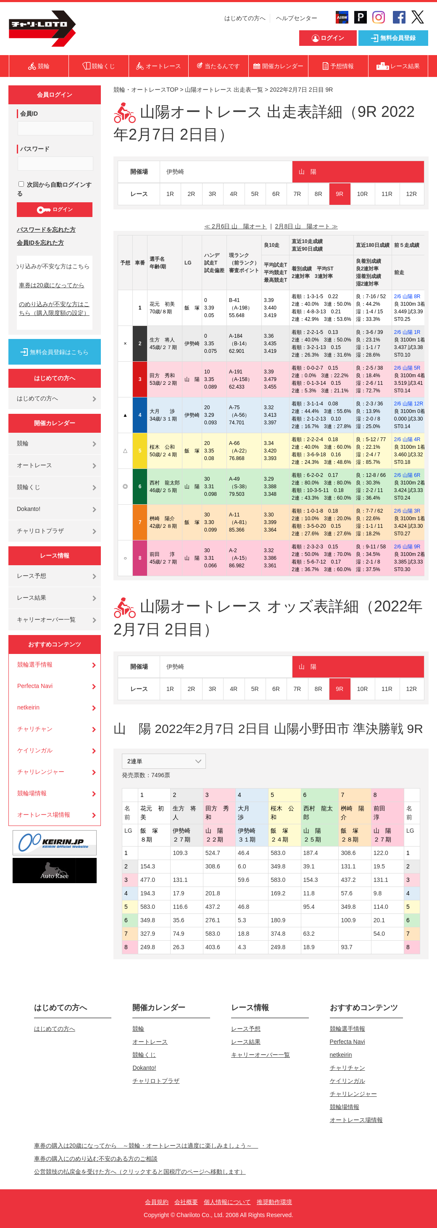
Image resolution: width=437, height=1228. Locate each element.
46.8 (243, 906)
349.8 (278, 866)
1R (170, 194)
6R (276, 194)
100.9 (348, 920)
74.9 (178, 933)
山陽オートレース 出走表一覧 (224, 89)
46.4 (243, 853)
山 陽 (307, 171)
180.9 (278, 920)
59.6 (243, 879)
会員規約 (156, 1202)
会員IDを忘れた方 (40, 242)
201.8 (212, 893)
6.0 (242, 866)
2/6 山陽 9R (407, 547)
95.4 (309, 906)
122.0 (381, 853)
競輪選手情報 (35, 664)
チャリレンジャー (40, 771)
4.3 (242, 947)
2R (191, 194)
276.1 (212, 920)
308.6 (348, 853)
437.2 (348, 879)
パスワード (35, 149)
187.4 (310, 853)
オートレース (34, 465)
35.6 (178, 920)
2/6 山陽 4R (407, 439)
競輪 (23, 443)
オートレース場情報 (43, 814)
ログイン (54, 210)
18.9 (309, 947)
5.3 (242, 920)
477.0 (147, 879)
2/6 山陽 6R (407, 475)
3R (212, 194)
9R (339, 194)
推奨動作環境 (274, 1202)
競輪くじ (28, 487)
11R (387, 194)
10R (362, 194)
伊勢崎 (175, 171)
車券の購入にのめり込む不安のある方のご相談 (96, 1158)
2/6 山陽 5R (407, 368)
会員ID (29, 113)
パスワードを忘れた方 (46, 229)
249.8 (147, 947)
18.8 (243, 933)
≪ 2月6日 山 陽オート (235, 226)
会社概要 (186, 1202)
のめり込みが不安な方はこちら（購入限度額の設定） (54, 308)
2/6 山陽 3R (407, 511)
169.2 (278, 893)
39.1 (309, 866)
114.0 (381, 906)
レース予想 (31, 575)
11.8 (309, 893)
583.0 (278, 853)
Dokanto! (28, 508)
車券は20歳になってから (51, 285)
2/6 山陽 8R (407, 296)
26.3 (178, 947)
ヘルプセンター (296, 18)
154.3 (147, 866)
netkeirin (28, 707)
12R (411, 194)
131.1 (348, 866)
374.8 (278, 933)
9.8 (378, 893)
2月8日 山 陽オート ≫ (306, 226)
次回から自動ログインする (54, 189)
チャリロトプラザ (40, 530)
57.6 (346, 893)
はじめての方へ (245, 18)
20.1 (379, 920)
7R (297, 194)
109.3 (180, 853)
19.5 (379, 866)
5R (255, 194)
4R (233, 194)
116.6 (180, 906)
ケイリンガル (35, 750)
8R (318, 194)
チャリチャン (35, 728)
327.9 (147, 933)
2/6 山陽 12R (408, 404)
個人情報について (227, 1202)
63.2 (309, 933)
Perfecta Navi (35, 686)
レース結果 (31, 597)
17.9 (178, 893)
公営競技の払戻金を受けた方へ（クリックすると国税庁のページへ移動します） (140, 1171)
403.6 (212, 947)
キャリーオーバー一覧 (46, 619)
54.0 (379, 933)
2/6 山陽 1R (407, 332)
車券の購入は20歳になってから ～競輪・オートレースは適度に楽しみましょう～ (146, 1145)
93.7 (346, 947)
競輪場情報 (32, 793)
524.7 (212, 853)
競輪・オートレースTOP (145, 89)
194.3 (147, 893)
